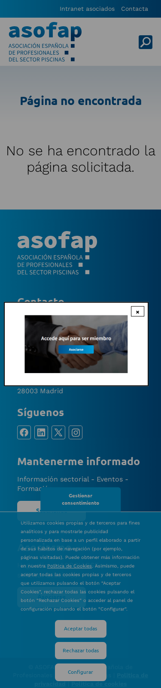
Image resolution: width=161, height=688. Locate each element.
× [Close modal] (138, 311)
